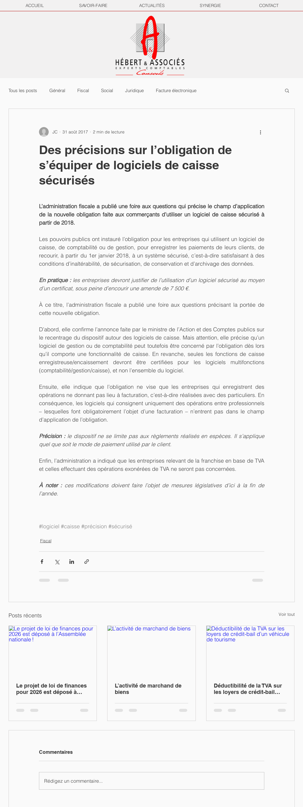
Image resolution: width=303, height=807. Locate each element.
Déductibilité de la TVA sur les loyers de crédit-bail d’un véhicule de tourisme (248, 688)
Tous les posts (23, 90)
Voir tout (287, 614)
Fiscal (83, 90)
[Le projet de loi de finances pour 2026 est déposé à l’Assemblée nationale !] (53, 650)
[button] (287, 90)
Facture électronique (176, 90)
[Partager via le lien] (87, 561)
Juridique (134, 90)
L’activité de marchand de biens (148, 688)
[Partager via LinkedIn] (72, 561)
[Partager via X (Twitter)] (57, 561)
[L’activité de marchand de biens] (151, 650)
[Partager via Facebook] (42, 561)
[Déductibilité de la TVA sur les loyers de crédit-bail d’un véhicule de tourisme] (250, 650)
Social (107, 90)
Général (57, 90)
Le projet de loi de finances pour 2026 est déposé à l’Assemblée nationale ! (51, 688)
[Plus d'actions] (260, 132)
